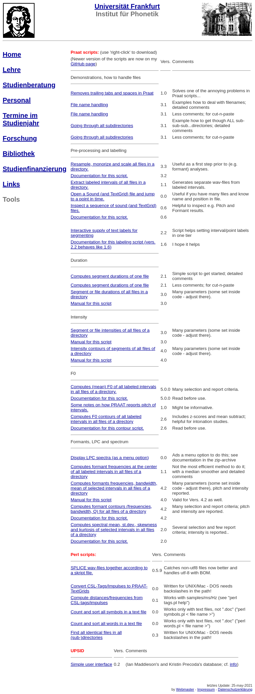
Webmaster (185, 689)
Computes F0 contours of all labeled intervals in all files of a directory (106, 419)
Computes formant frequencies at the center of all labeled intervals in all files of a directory (114, 471)
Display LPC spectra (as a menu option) (110, 457)
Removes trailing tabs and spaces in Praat (112, 93)
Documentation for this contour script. (107, 428)
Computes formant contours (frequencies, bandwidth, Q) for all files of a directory (111, 509)
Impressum (206, 689)
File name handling (89, 104)
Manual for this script (91, 303)
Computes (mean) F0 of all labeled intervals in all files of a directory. (113, 389)
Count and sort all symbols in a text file (108, 611)
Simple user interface (91, 664)
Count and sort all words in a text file (106, 623)
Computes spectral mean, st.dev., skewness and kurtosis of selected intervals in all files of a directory (114, 529)
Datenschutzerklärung (235, 689)
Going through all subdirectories (102, 125)
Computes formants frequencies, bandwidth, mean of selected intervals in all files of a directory (114, 488)
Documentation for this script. (99, 175)
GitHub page (83, 63)
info (233, 664)
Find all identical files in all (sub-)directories (96, 635)
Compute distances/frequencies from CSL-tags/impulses (107, 600)
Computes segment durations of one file (110, 276)
